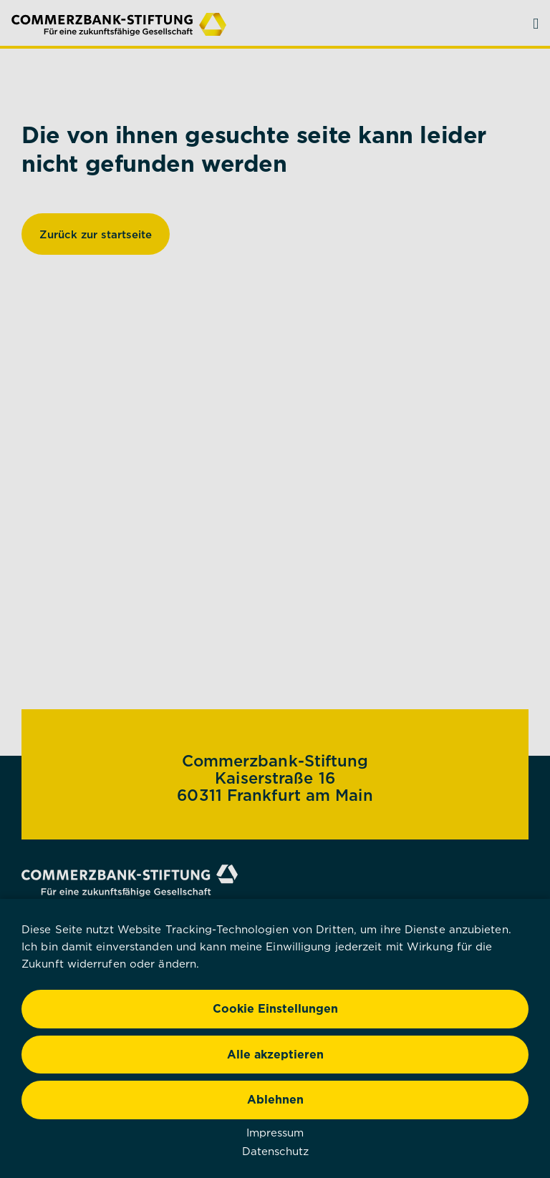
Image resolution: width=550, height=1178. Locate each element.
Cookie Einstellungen (275, 1008)
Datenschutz (275, 1151)
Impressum (275, 1132)
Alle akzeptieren (275, 1054)
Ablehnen (275, 1099)
